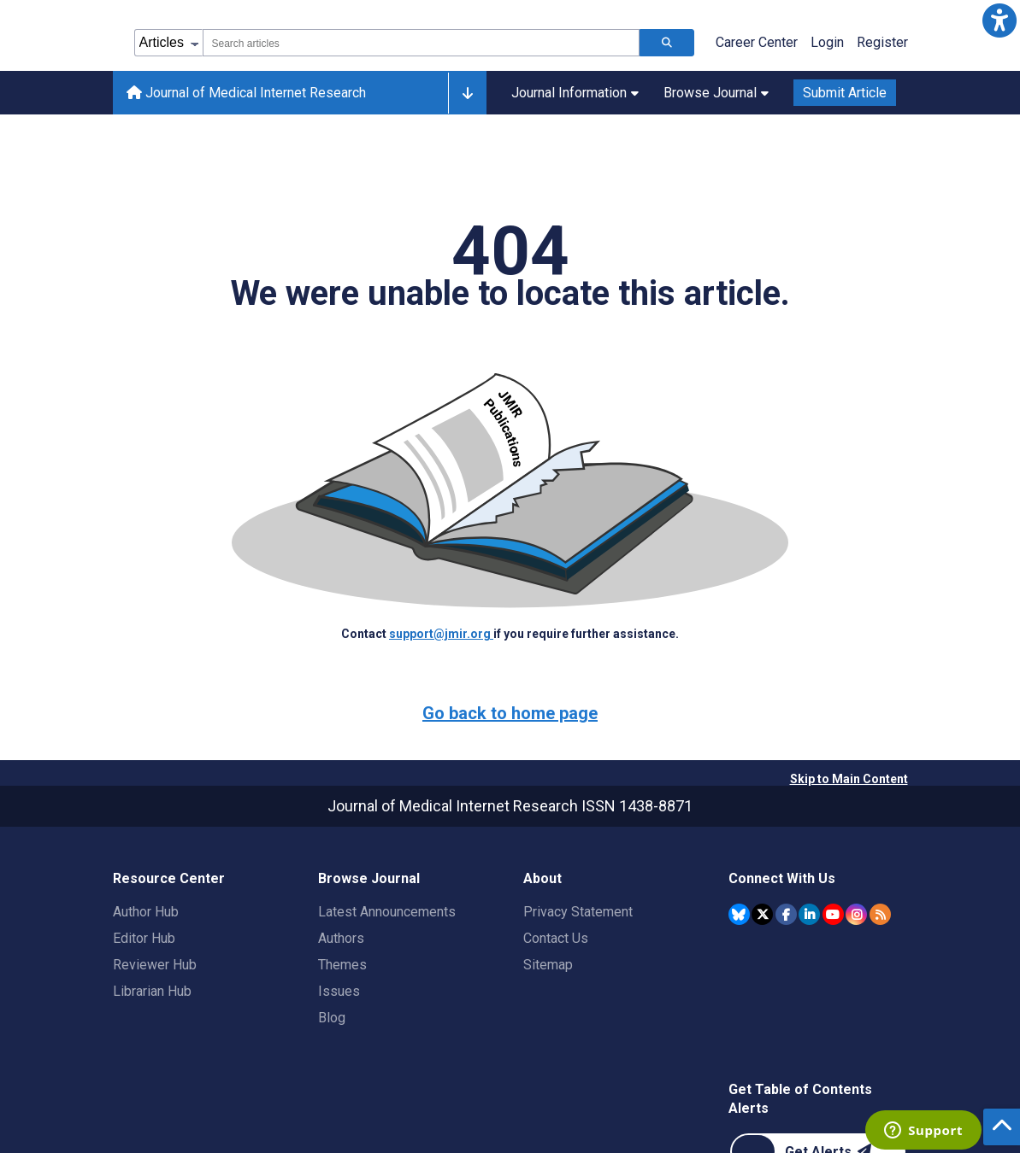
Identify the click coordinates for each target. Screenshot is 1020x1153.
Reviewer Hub (155, 965)
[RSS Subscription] (880, 914)
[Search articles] (667, 42)
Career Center (757, 42)
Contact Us (555, 938)
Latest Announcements (387, 912)
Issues (339, 991)
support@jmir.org (441, 634)
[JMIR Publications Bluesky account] (739, 914)
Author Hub (146, 912)
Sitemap (548, 965)
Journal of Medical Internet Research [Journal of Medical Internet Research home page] (246, 93)
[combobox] (421, 42)
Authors (341, 938)
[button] (999, 20)
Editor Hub (144, 938)
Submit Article (845, 93)
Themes (342, 965)
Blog (331, 1018)
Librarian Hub (152, 991)
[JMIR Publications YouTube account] (833, 914)
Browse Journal (716, 93)
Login (827, 42)
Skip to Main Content (849, 779)
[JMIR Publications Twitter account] (762, 914)
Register (882, 42)
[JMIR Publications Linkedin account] (809, 914)
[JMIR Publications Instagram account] (856, 914)
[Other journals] (467, 93)
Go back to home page (510, 713)
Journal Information (575, 93)
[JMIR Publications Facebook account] (786, 914)
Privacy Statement (578, 912)
